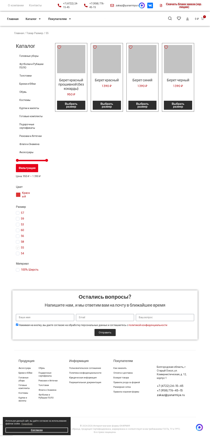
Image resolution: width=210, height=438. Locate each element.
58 (22, 241)
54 (22, 253)
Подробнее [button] (27, 424)
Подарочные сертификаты (27, 126)
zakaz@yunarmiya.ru (171, 395)
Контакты (35, 5)
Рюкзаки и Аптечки (30, 136)
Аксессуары (26, 152)
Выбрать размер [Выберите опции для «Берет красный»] (106, 105)
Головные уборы (29, 56)
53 (22, 224)
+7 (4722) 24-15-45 (170, 386)
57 (22, 213)
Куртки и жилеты (29, 108)
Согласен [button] (37, 430)
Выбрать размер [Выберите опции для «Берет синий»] (142, 105)
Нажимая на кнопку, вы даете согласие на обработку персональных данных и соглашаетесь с (93, 325)
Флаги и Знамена (29, 144)
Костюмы (24, 100)
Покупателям (59, 19)
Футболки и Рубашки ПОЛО (31, 66)
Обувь (23, 91)
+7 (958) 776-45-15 (170, 390)
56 (22, 236)
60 (22, 230)
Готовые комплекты (31, 116)
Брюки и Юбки (27, 83)
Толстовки (25, 75)
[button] (169, 19)
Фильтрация (27, 168)
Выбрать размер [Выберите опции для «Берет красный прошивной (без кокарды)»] (71, 105)
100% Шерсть (30, 269)
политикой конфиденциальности (148, 325)
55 (22, 247)
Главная (13, 19)
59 (22, 218)
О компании (16, 5)
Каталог (33, 19)
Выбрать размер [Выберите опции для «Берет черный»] (178, 105)
